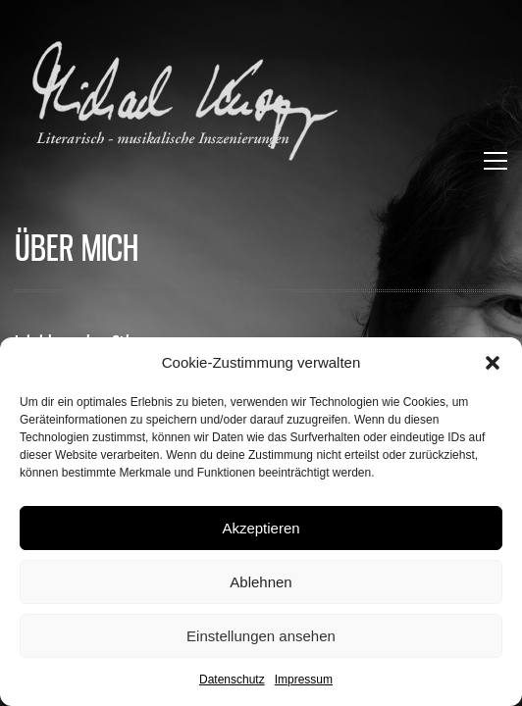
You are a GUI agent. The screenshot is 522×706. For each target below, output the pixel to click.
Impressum (304, 679)
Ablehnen (260, 582)
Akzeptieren (260, 528)
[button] (492, 363)
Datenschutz (232, 679)
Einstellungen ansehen (261, 636)
